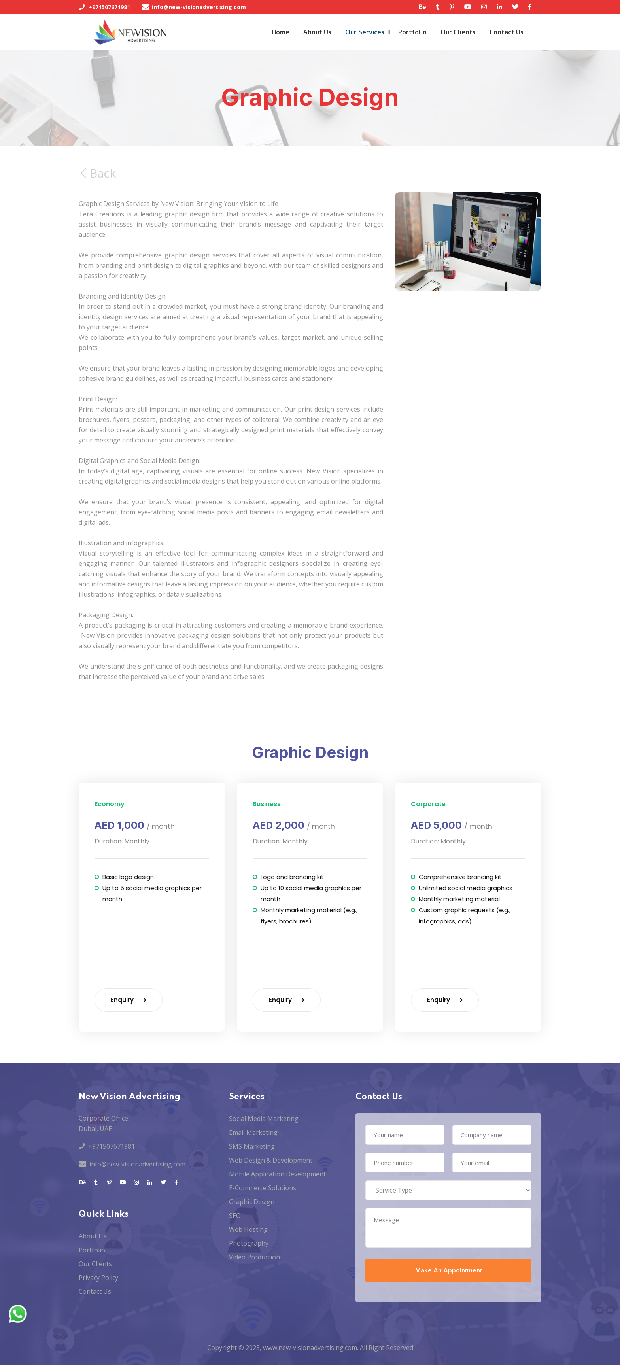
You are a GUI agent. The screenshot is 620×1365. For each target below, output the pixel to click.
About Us (317, 32)
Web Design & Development (270, 1160)
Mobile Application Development (277, 1174)
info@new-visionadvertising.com (199, 7)
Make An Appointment (448, 1270)
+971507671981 (109, 7)
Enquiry (128, 1000)
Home (280, 32)
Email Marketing (253, 1132)
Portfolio (412, 32)
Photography (248, 1243)
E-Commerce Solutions (262, 1188)
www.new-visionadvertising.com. (310, 1347)
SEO (235, 1215)
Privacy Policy (98, 1277)
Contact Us (507, 32)
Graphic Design (251, 1201)
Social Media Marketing (264, 1118)
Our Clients (458, 32)
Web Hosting (248, 1229)
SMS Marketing (252, 1146)
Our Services (364, 32)
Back (98, 203)
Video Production (254, 1257)
